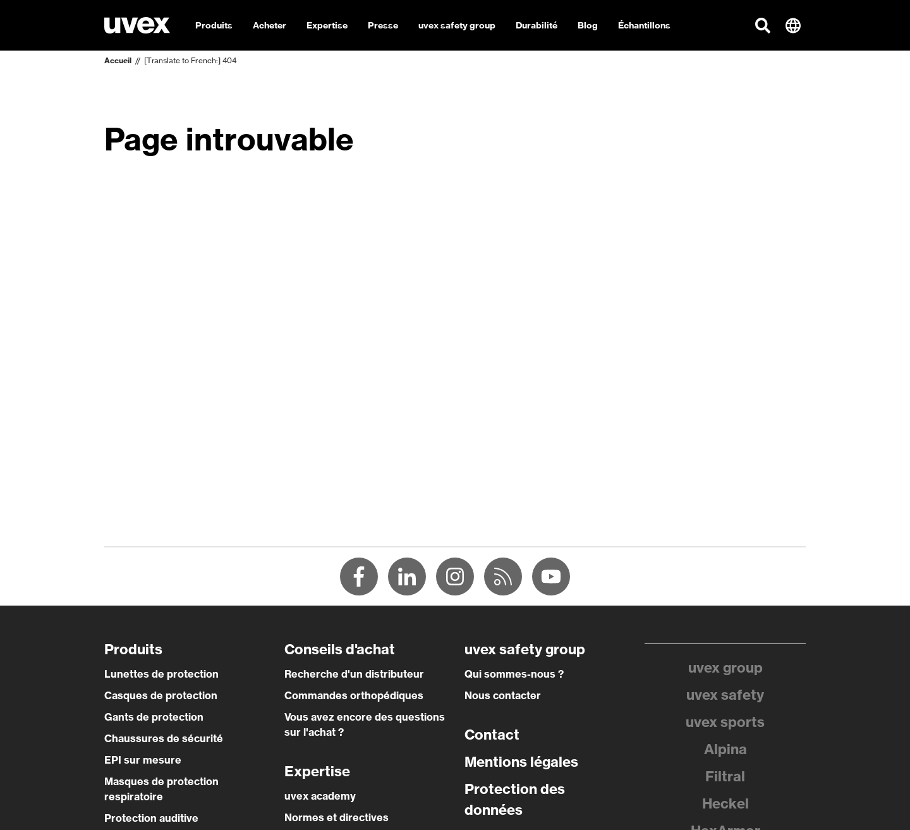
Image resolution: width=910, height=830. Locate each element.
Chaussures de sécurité (163, 738)
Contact (491, 734)
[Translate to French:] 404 (190, 60)
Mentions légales (521, 762)
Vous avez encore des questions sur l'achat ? (364, 724)
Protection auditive (151, 818)
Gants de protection (153, 717)
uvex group (725, 667)
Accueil (117, 60)
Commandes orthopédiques (353, 695)
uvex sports (725, 722)
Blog (588, 25)
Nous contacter (502, 695)
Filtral (725, 776)
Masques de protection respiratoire (161, 789)
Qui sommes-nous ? (514, 674)
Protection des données (514, 799)
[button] (762, 25)
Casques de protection (160, 695)
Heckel (725, 803)
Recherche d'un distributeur (354, 674)
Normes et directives (336, 817)
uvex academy (320, 796)
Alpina (725, 749)
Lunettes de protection (161, 674)
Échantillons (644, 25)
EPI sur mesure (142, 760)
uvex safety (725, 695)
